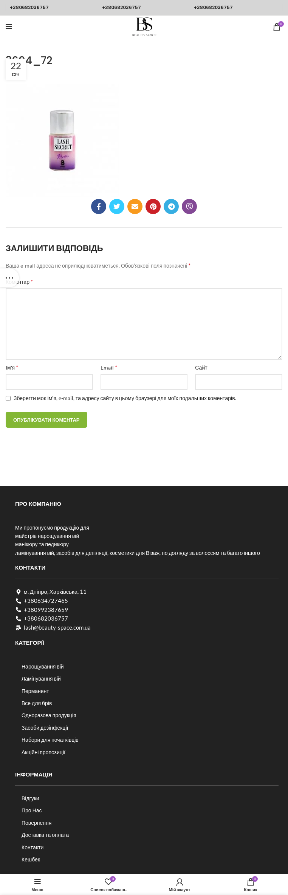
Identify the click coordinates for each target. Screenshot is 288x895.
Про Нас (32, 810)
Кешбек (31, 859)
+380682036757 (29, 7)
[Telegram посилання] (171, 206)
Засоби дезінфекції (45, 727)
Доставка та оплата (45, 835)
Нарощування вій (43, 666)
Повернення (36, 823)
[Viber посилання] (189, 206)
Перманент (35, 691)
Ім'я (12, 367)
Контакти (32, 847)
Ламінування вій (41, 678)
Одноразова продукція (49, 715)
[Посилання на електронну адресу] (134, 206)
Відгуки (30, 798)
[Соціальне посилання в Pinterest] (153, 206)
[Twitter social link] (116, 206)
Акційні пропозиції (43, 752)
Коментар (19, 281)
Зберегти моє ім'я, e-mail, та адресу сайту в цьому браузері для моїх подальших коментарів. (125, 398)
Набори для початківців (50, 739)
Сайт (201, 367)
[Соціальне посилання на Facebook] (98, 206)
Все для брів (37, 703)
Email (109, 367)
